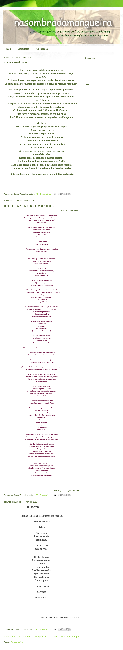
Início (8, 49)
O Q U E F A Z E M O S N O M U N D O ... (29, 206)
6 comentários (45, 194)
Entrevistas (23, 49)
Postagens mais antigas (66, 636)
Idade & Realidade (15, 62)
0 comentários (45, 495)
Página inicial (42, 636)
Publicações (41, 49)
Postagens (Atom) (17, 642)
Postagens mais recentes (17, 636)
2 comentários (45, 629)
